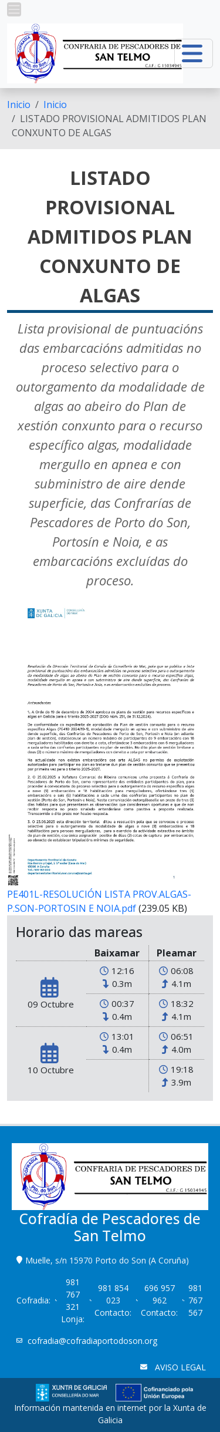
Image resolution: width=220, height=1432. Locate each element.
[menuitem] (19, 104)
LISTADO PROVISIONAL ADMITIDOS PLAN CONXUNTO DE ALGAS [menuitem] (109, 125)
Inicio (19, 104)
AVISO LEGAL (179, 1367)
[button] (14, 9)
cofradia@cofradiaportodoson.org (94, 1340)
